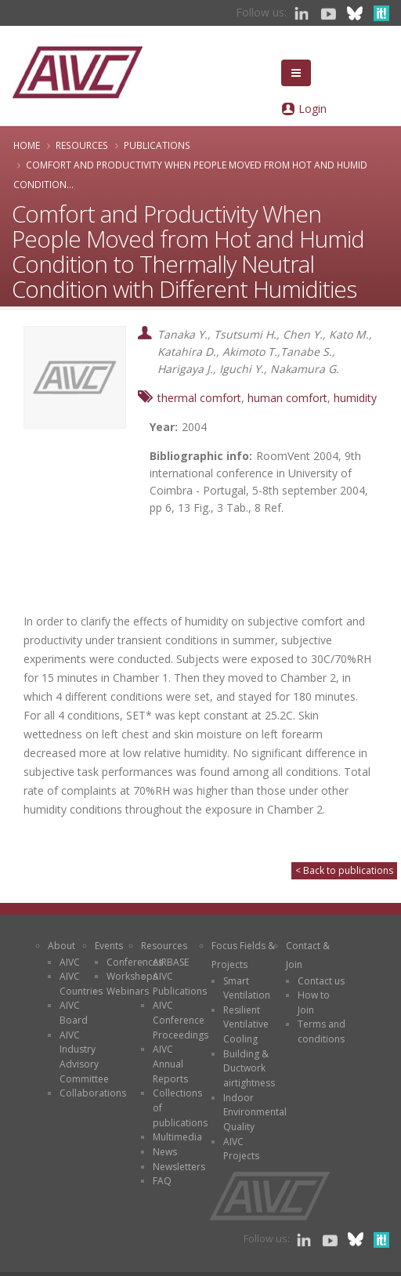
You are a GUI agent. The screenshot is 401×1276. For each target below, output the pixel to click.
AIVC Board (74, 1013)
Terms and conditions (321, 1031)
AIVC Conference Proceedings (180, 1020)
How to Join (314, 1002)
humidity (355, 397)
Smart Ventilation (246, 988)
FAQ (162, 1180)
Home (26, 145)
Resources (82, 145)
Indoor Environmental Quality (255, 1112)
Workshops (132, 976)
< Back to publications (344, 870)
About (61, 945)
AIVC (70, 962)
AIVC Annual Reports (170, 1063)
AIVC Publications (180, 984)
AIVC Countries (81, 984)
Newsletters (179, 1166)
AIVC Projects (241, 1149)
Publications (157, 145)
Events (109, 945)
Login (312, 108)
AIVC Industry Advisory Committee (84, 1057)
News (165, 1151)
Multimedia (177, 1137)
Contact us (321, 981)
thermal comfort (199, 397)
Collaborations (93, 1093)
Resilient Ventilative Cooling (246, 1024)
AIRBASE (171, 962)
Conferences (135, 962)
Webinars (128, 991)
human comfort (287, 397)
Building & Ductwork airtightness (249, 1068)
